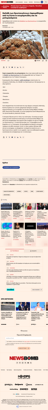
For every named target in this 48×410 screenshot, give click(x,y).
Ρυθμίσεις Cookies (37, 369)
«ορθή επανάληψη (25, 80)
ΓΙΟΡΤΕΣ (25, 191)
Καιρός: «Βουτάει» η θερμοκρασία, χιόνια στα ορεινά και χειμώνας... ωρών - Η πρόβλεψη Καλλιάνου (5, 234)
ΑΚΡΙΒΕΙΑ (19, 191)
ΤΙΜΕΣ (32, 191)
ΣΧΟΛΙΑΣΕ (37, 60)
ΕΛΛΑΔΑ (26, 2)
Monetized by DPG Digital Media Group (28, 394)
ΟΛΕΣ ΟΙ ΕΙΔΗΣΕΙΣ (19, 2)
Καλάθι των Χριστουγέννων (12, 75)
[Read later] (46, 60)
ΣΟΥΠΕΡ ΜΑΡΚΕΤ (39, 191)
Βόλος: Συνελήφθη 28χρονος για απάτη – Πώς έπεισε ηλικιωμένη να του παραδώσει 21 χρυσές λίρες (23, 283)
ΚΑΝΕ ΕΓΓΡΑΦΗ (24, 348)
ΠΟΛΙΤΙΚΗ (31, 2)
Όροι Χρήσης (9, 369)
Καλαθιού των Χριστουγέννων (28, 21)
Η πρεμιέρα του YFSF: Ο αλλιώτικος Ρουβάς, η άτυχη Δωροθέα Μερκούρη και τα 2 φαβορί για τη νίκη (22, 315)
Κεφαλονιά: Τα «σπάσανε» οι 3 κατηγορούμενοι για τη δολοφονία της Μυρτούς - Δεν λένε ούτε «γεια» (17, 234)
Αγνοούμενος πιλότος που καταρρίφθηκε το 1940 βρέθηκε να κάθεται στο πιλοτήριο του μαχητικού (18, 214)
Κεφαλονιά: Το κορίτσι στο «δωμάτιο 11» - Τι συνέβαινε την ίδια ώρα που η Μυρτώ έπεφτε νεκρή (30, 214)
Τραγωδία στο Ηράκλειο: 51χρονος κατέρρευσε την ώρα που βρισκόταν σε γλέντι (23, 257)
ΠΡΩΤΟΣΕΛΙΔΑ (37, 2)
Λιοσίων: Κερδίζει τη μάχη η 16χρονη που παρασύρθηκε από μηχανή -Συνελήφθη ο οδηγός (7, 315)
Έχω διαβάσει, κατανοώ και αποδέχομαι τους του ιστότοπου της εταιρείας (24, 341)
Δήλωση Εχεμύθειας (18, 369)
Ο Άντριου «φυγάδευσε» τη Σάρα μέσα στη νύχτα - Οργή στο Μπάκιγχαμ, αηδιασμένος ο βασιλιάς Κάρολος (42, 214)
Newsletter (12, 184)
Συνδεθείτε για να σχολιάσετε (11, 167)
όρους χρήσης (27, 341)
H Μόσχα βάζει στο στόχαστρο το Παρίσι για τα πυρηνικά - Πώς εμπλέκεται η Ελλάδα (42, 233)
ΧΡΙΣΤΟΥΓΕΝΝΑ (7, 194)
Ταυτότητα (3, 369)
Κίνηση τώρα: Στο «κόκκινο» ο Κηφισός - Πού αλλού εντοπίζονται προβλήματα (26, 6)
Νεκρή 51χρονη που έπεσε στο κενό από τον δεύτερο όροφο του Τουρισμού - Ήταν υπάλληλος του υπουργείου (5, 214)
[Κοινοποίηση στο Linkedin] (17, 67)
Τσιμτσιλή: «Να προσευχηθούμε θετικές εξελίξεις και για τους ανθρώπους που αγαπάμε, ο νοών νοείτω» (37, 316)
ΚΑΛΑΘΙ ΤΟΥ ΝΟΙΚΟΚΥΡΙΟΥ (9, 191)
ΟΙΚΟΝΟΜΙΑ (3, 60)
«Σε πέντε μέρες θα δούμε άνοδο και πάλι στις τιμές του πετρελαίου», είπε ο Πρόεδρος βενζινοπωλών (23, 270)
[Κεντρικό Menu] (46, 2)
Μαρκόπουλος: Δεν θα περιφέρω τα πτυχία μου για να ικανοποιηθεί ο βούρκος (23, 264)
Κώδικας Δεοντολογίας (28, 369)
